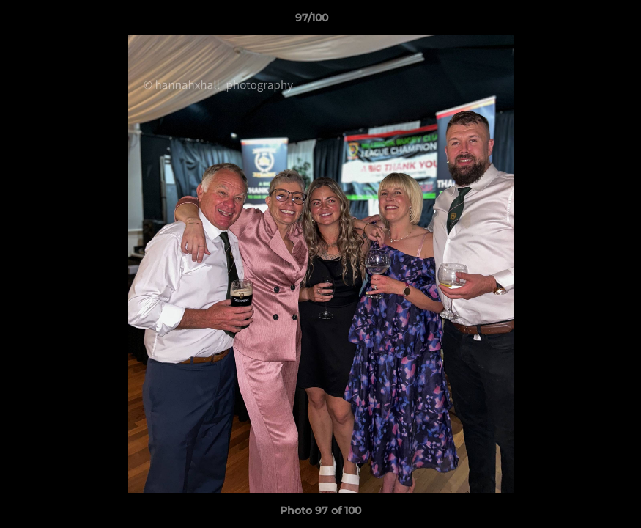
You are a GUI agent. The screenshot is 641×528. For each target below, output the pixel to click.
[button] (579, 21)
